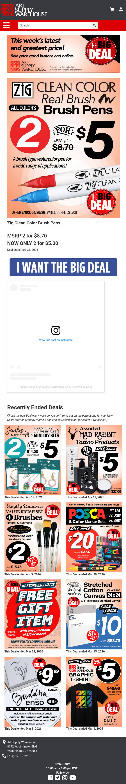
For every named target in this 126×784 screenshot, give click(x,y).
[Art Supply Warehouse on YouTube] (72, 779)
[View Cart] (112, 10)
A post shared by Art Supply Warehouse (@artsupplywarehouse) (56, 386)
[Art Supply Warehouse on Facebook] (50, 779)
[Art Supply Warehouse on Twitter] (57, 779)
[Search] (94, 25)
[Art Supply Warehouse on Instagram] (64, 779)
